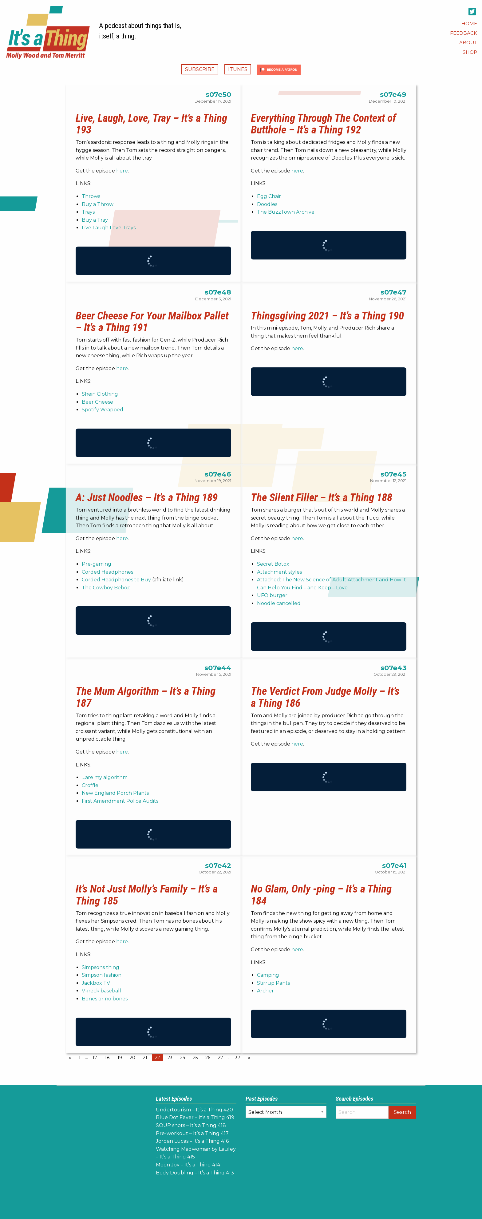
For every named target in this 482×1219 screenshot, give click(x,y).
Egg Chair (269, 196)
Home (469, 23)
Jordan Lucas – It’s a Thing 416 (192, 1141)
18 (107, 1057)
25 (195, 1057)
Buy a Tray (95, 220)
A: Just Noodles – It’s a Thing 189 (147, 497)
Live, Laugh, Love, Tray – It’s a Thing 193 (151, 124)
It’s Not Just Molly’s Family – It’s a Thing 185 (147, 894)
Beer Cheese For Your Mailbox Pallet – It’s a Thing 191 (152, 321)
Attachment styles (279, 572)
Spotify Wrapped (102, 410)
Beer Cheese (97, 402)
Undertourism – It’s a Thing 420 (194, 1110)
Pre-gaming (96, 564)
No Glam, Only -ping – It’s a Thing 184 (321, 894)
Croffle (90, 785)
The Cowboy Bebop (106, 588)
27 (220, 1057)
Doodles (267, 204)
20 (132, 1057)
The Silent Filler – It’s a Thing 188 (321, 497)
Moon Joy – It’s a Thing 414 (188, 1165)
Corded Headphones (107, 572)
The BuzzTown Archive (285, 212)
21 (145, 1057)
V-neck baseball (101, 991)
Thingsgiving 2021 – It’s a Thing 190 (327, 315)
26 (207, 1057)
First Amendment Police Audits (120, 801)
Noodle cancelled (279, 603)
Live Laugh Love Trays (109, 228)
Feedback (463, 33)
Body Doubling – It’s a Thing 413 (195, 1173)
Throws (91, 196)
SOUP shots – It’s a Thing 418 (191, 1125)
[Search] (362, 1112)
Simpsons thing (100, 967)
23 (170, 1057)
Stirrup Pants (273, 983)
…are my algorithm (105, 777)
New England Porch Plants (115, 793)
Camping (268, 975)
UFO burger (272, 595)
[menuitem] (469, 23)
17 (95, 1057)
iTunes (237, 69)
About (468, 43)
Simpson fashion (101, 975)
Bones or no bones (105, 999)
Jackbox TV (96, 983)
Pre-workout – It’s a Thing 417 (192, 1133)
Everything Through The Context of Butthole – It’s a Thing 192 (323, 124)
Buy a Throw (97, 204)
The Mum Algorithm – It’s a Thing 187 (145, 697)
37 (237, 1057)
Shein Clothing (100, 394)
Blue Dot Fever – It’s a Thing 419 (195, 1117)
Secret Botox (273, 564)
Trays (88, 212)
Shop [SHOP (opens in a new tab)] (470, 52)
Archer (265, 991)
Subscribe (200, 69)
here (122, 171)
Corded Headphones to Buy (116, 580)
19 (119, 1057)
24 (182, 1057)
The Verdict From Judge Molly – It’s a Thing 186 (325, 697)
